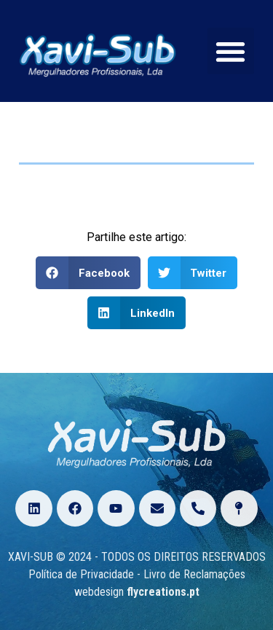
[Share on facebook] (88, 272)
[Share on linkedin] (136, 312)
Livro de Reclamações (194, 574)
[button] (231, 51)
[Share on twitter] (193, 272)
